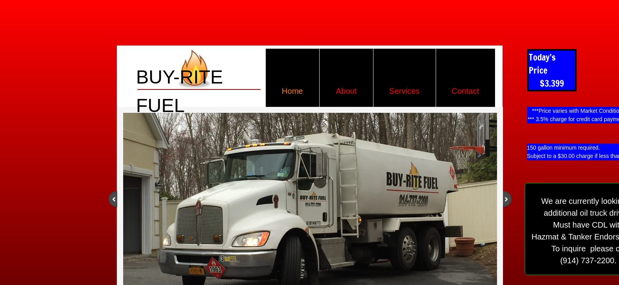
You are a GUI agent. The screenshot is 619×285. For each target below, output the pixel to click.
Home (292, 91)
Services (404, 91)
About (346, 91)
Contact (465, 91)
